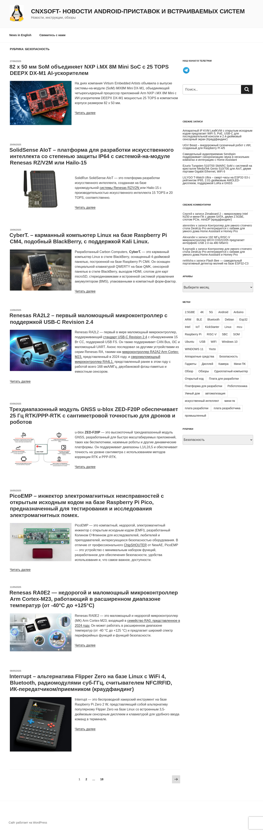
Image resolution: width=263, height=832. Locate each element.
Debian (229, 319)
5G (211, 312)
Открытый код (194, 378)
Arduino (238, 312)
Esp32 (243, 319)
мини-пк (229, 400)
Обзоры (203, 371)
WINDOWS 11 (194, 349)
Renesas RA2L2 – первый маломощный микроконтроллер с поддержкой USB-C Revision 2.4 (88, 318)
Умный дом (192, 393)
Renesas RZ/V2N (127, 188)
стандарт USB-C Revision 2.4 (125, 337)
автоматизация (215, 393)
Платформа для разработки (203, 386)
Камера (223, 363)
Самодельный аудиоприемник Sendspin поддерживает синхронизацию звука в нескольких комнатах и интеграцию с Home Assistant (216, 156)
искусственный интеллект (202, 400)
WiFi (214, 341)
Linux (228, 327)
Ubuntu (189, 341)
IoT (198, 327)
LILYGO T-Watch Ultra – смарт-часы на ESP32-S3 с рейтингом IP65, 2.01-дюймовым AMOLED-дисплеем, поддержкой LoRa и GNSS (216, 180)
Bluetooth (213, 319)
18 (103, 779)
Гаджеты (190, 363)
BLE (199, 319)
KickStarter (212, 327)
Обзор (189, 371)
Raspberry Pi (193, 334)
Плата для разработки (224, 378)
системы (107, 188)
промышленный (195, 415)
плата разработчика (227, 408)
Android (223, 312)
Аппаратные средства (199, 356)
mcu (239, 327)
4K (202, 312)
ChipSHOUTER (135, 545)
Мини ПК (240, 363)
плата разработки (196, 408)
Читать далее (85, 113)
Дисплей (207, 363)
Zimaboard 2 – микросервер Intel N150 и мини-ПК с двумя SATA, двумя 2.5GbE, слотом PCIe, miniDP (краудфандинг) (215, 216)
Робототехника (237, 386)
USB (202, 341)
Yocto (212, 349)
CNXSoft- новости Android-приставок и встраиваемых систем (138, 11)
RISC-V (212, 334)
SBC (225, 334)
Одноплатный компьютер (231, 371)
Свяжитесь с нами (52, 35)
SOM (236, 334)
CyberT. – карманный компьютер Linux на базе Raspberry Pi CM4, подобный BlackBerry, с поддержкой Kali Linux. (88, 238)
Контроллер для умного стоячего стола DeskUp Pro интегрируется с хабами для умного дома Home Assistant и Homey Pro (217, 228)
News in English (20, 35)
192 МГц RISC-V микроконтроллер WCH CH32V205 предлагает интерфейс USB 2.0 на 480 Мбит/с (214, 240)
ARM (188, 319)
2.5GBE (190, 312)
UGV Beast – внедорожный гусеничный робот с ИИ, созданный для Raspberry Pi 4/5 (217, 147)
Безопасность (228, 356)
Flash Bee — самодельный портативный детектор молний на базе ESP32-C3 (216, 262)
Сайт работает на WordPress (28, 822)
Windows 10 (230, 341)
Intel (187, 327)
